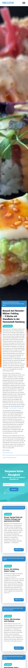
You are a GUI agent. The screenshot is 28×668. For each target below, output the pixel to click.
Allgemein (5, 302)
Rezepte (22, 507)
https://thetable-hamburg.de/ (16, 408)
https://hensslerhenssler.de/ (10, 457)
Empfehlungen (6, 303)
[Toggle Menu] (23, 3)
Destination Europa (14, 302)
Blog (9, 302)
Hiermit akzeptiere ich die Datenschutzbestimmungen (14, 493)
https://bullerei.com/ (8, 452)
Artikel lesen (18, 549)
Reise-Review (13, 303)
